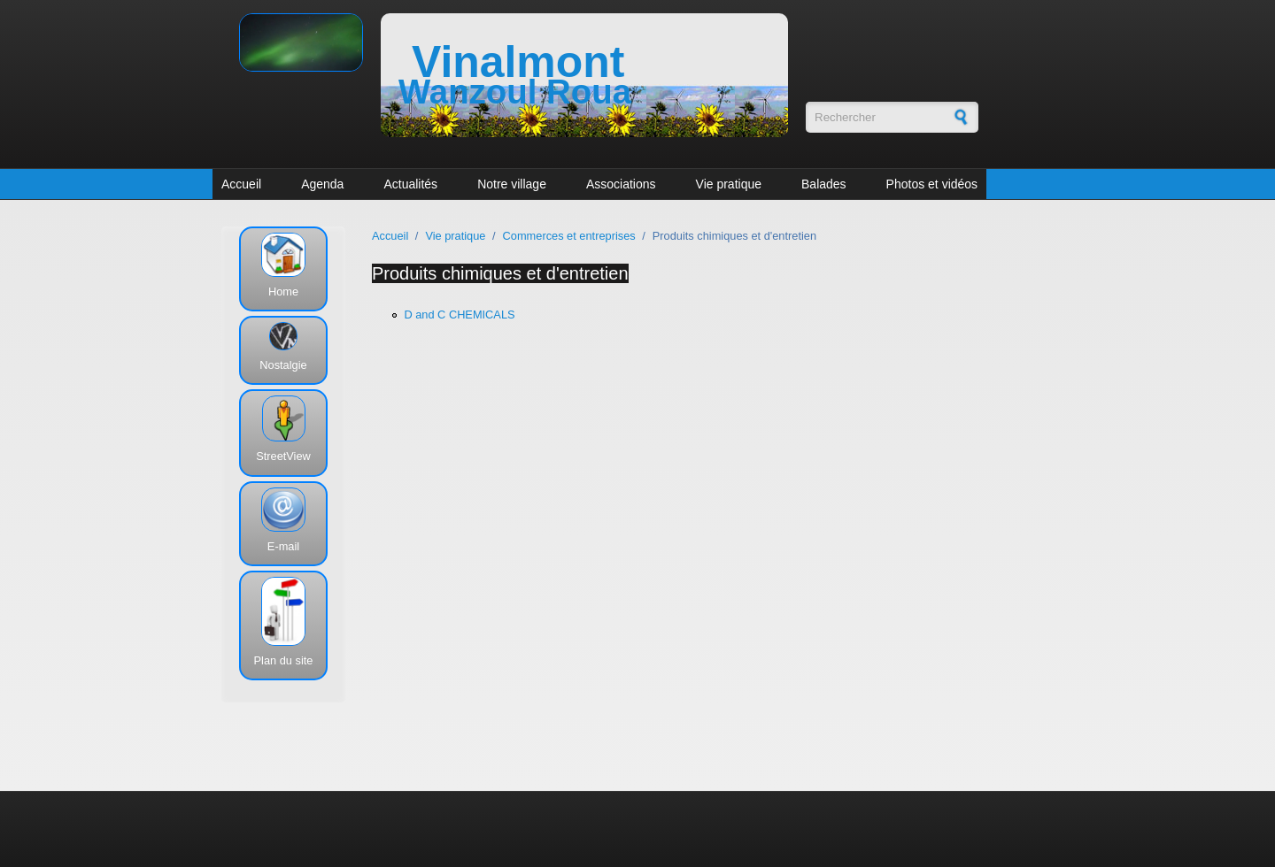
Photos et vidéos (932, 184)
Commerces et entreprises (569, 235)
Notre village (511, 184)
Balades (823, 184)
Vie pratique (728, 184)
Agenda (322, 184)
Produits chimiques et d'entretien (500, 273)
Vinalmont (518, 62)
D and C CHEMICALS (459, 314)
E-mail (283, 546)
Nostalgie (282, 365)
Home (283, 291)
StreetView (283, 456)
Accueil (241, 184)
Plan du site (283, 660)
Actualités (410, 184)
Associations (621, 184)
